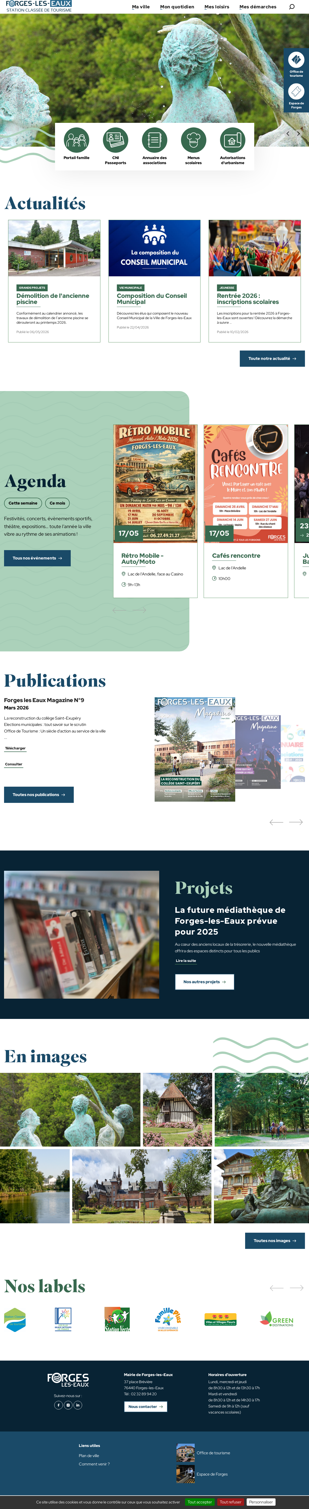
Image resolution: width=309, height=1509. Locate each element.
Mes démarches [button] (258, 7)
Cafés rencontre (236, 556)
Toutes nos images (272, 1240)
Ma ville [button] (141, 7)
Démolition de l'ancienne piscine (52, 299)
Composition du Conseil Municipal (152, 299)
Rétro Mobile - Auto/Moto (142, 559)
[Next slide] (298, 133)
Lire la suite (186, 960)
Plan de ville (89, 1455)
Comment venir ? (94, 1464)
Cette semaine (23, 503)
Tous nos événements (34, 558)
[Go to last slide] (288, 133)
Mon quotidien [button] (177, 7)
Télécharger (15, 748)
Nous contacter (143, 1406)
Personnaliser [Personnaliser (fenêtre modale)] (261, 1502)
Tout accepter (200, 1502)
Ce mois (57, 503)
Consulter (13, 764)
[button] (276, 822)
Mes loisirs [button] (217, 7)
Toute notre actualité (269, 358)
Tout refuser (231, 1502)
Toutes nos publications (36, 794)
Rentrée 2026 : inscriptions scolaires (248, 299)
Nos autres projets (202, 981)
